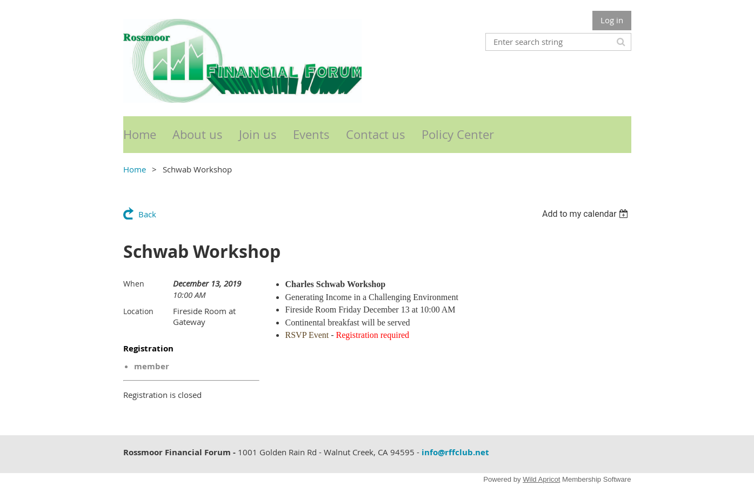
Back (147, 214)
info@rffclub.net (455, 452)
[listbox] (586, 214)
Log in (611, 20)
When (133, 283)
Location (138, 311)
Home (134, 169)
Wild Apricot (541, 479)
